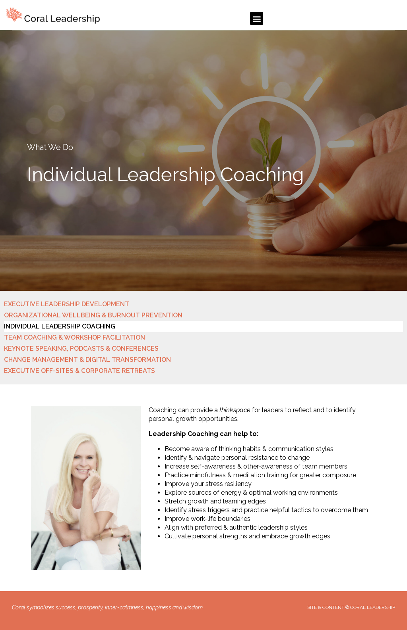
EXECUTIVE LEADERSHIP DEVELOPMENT (66, 304)
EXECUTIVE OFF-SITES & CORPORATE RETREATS (79, 371)
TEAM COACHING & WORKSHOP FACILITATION (74, 337)
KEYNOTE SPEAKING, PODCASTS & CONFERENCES (81, 348)
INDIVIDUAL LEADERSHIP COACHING (59, 326)
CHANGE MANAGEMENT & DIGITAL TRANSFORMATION (87, 359)
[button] (256, 18)
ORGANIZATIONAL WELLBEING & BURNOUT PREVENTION (93, 315)
